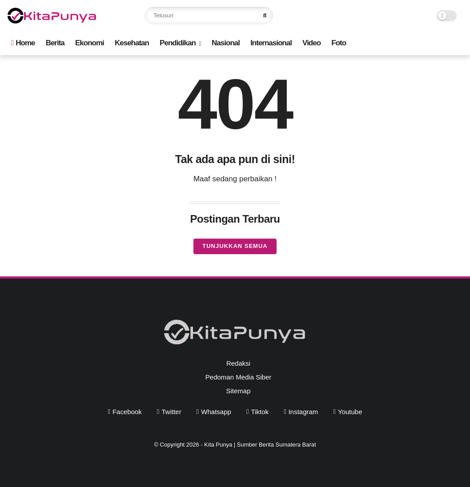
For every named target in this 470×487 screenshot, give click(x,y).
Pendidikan (178, 43)
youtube (350, 411)
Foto (338, 43)
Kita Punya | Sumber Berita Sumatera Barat (260, 444)
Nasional (226, 43)
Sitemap (238, 391)
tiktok (260, 411)
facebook (127, 411)
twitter (171, 411)
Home (23, 43)
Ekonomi (89, 43)
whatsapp (216, 411)
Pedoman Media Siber (238, 377)
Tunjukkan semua (234, 246)
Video (311, 43)
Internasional (271, 43)
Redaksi (238, 363)
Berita (55, 43)
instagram (303, 411)
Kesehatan (132, 43)
